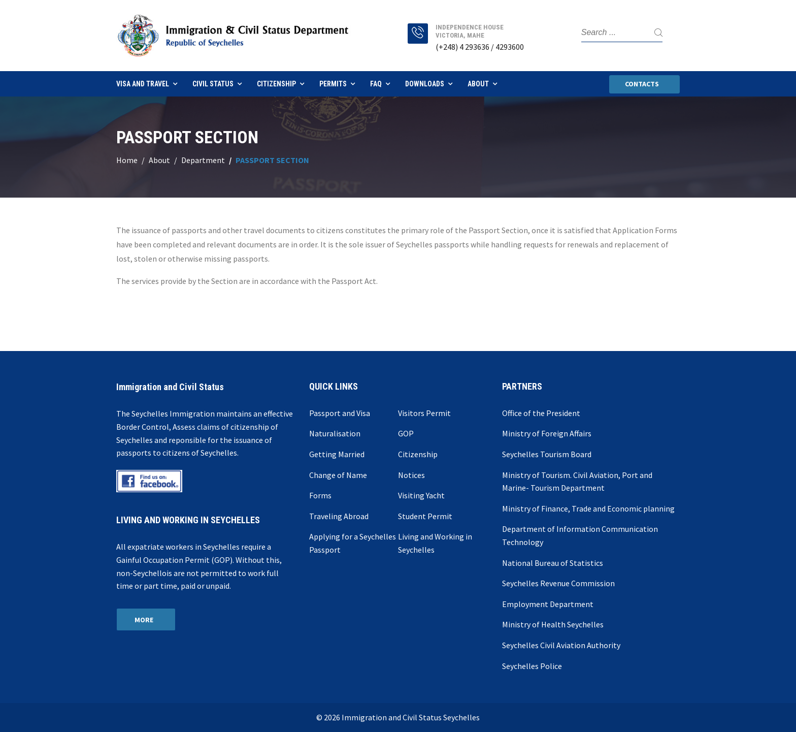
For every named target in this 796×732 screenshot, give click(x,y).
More (144, 619)
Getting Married (336, 454)
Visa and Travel (142, 84)
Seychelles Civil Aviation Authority (561, 645)
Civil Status (213, 84)
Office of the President (541, 413)
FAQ (376, 84)
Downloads (424, 84)
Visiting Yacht (421, 495)
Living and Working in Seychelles (435, 543)
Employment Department (547, 604)
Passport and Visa (339, 413)
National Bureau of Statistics (552, 563)
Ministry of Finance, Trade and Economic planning (588, 508)
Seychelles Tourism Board (546, 454)
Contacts (642, 83)
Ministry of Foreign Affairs (546, 433)
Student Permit (425, 516)
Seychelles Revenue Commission (558, 583)
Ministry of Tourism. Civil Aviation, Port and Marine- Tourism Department (577, 481)
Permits (333, 84)
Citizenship (276, 84)
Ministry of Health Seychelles (553, 624)
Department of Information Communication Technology (580, 535)
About (478, 84)
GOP (406, 433)
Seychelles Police (532, 666)
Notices (411, 475)
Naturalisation (334, 433)
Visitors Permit (424, 413)
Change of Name (338, 475)
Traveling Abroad (339, 516)
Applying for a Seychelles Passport (352, 543)
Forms (320, 495)
